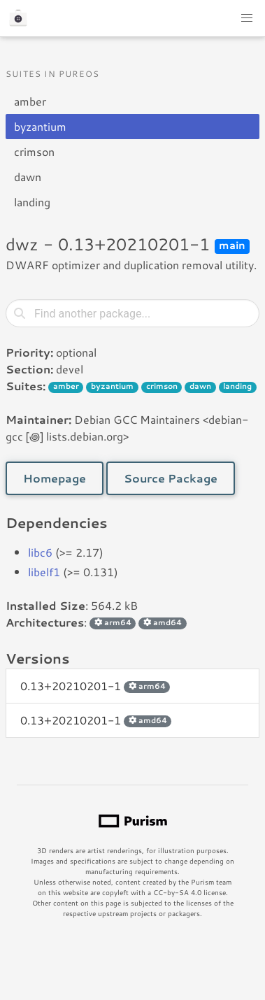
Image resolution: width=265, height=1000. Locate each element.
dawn (27, 177)
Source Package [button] (170, 478)
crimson (34, 151)
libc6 (40, 552)
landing (32, 202)
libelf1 (44, 572)
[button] (247, 18)
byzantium (40, 126)
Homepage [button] (54, 478)
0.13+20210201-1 (95, 686)
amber (30, 101)
